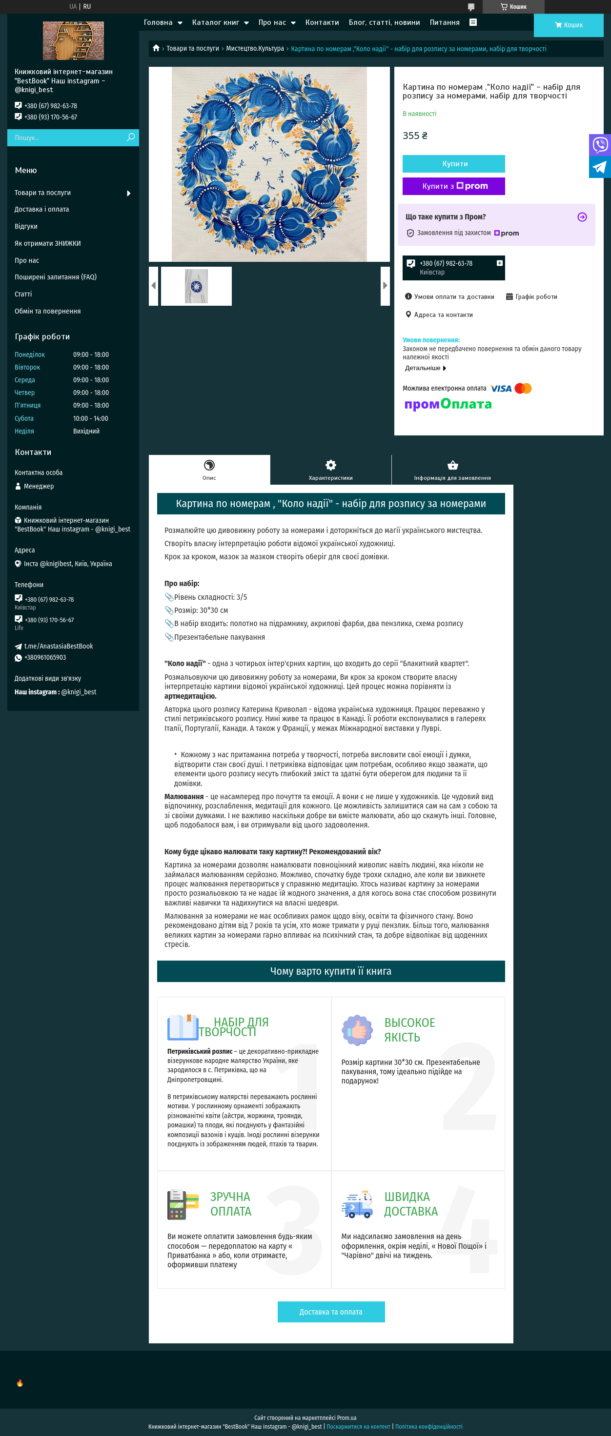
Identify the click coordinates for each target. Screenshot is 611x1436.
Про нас (272, 22)
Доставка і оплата (42, 209)
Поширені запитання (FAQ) (56, 277)
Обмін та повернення (48, 311)
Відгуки (26, 226)
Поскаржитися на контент (358, 1426)
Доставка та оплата (331, 1312)
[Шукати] (130, 137)
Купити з (455, 186)
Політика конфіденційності (429, 1426)
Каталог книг (215, 22)
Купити (455, 164)
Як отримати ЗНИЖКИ (48, 243)
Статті (23, 294)
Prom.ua (347, 1418)
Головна (158, 22)
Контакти (322, 22)
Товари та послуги (192, 48)
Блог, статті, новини (384, 22)
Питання (445, 22)
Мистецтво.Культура (255, 48)
